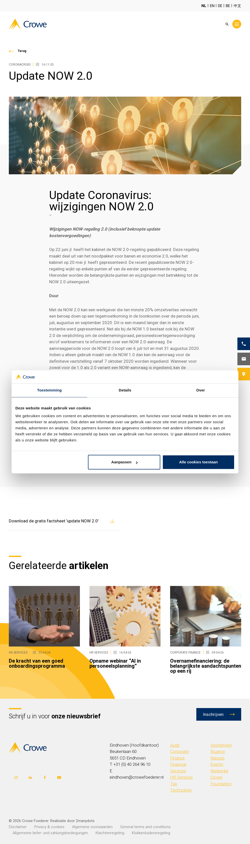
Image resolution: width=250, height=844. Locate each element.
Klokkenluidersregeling (151, 833)
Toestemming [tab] (49, 390)
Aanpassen (124, 462)
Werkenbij (219, 770)
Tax (173, 783)
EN (212, 6)
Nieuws (217, 758)
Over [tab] (200, 390)
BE (228, 6)
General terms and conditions (145, 827)
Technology (181, 790)
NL (203, 6)
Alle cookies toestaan (198, 462)
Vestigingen (221, 745)
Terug (22, 51)
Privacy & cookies (49, 827)
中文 (237, 6)
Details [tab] (125, 390)
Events (216, 764)
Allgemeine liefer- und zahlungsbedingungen (50, 833)
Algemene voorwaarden (92, 827)
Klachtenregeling (110, 833)
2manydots (85, 821)
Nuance (217, 751)
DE (220, 6)
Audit (175, 745)
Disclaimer (18, 827)
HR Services (181, 777)
